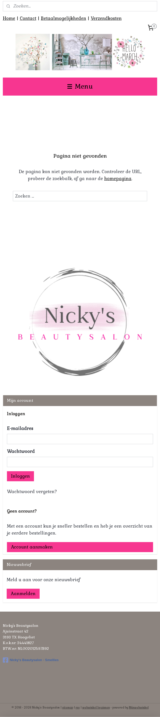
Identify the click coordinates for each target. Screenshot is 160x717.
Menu (80, 86)
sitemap (67, 707)
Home (9, 18)
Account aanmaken (32, 547)
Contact (28, 18)
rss (78, 707)
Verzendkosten (106, 18)
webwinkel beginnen (96, 707)
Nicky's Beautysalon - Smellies (31, 660)
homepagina (117, 178)
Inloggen (20, 476)
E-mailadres (20, 428)
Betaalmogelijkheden (63, 18)
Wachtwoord (21, 451)
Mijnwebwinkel (139, 707)
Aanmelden (23, 593)
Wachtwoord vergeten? (32, 491)
